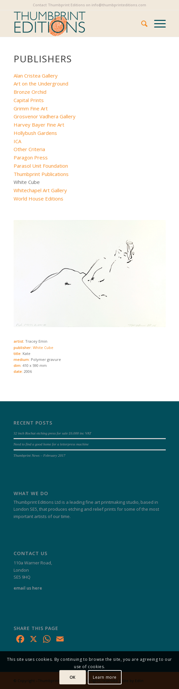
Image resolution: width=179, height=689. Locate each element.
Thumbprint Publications (41, 174)
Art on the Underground (41, 83)
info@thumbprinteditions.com (118, 4)
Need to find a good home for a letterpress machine (51, 444)
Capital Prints (29, 100)
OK (73, 677)
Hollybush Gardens (35, 133)
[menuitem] (141, 23)
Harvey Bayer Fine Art (39, 124)
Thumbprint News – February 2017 (40, 455)
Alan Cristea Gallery (36, 75)
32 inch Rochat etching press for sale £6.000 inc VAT (52, 433)
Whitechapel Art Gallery (40, 190)
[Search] (141, 23)
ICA (17, 141)
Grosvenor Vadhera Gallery (45, 116)
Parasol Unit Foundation (41, 165)
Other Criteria (29, 149)
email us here (28, 588)
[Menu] (157, 23)
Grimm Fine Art (31, 108)
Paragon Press (31, 157)
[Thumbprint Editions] (74, 23)
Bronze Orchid (30, 91)
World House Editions (38, 198)
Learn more (105, 677)
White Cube (43, 347)
